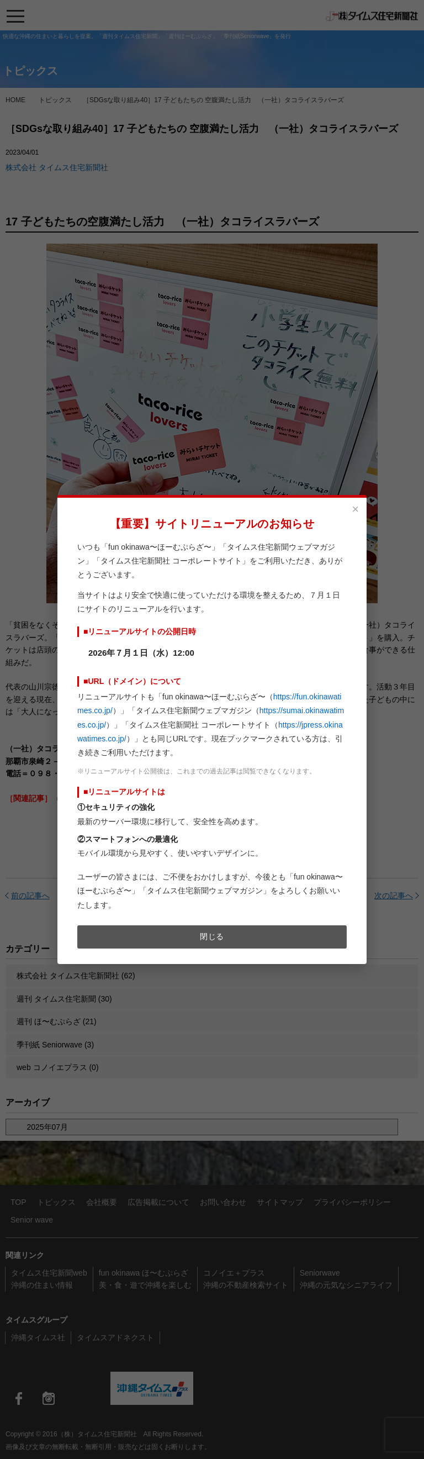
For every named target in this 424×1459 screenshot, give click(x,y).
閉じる (212, 936)
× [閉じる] (355, 509)
